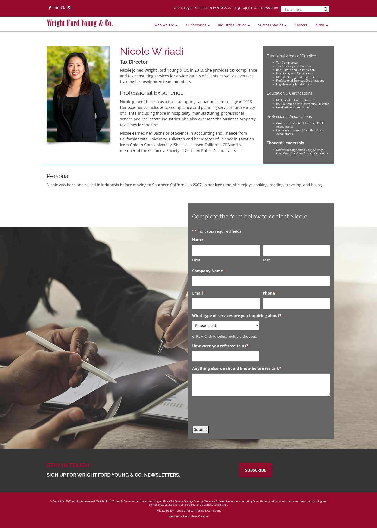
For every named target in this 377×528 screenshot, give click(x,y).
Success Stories (272, 25)
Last (266, 259)
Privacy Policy (165, 510)
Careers (301, 25)
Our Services (198, 25)
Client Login (183, 7)
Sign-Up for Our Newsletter (256, 7)
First (196, 259)
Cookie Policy (184, 510)
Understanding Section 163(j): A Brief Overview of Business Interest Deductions (302, 151)
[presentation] (228, 411)
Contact (201, 7)
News (322, 25)
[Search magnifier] (325, 9)
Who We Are (165, 25)
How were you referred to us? (221, 346)
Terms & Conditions (208, 510)
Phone (270, 293)
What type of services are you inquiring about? (238, 316)
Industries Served (234, 25)
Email (198, 293)
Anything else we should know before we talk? (237, 368)
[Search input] (303, 9)
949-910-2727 (221, 7)
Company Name (208, 271)
